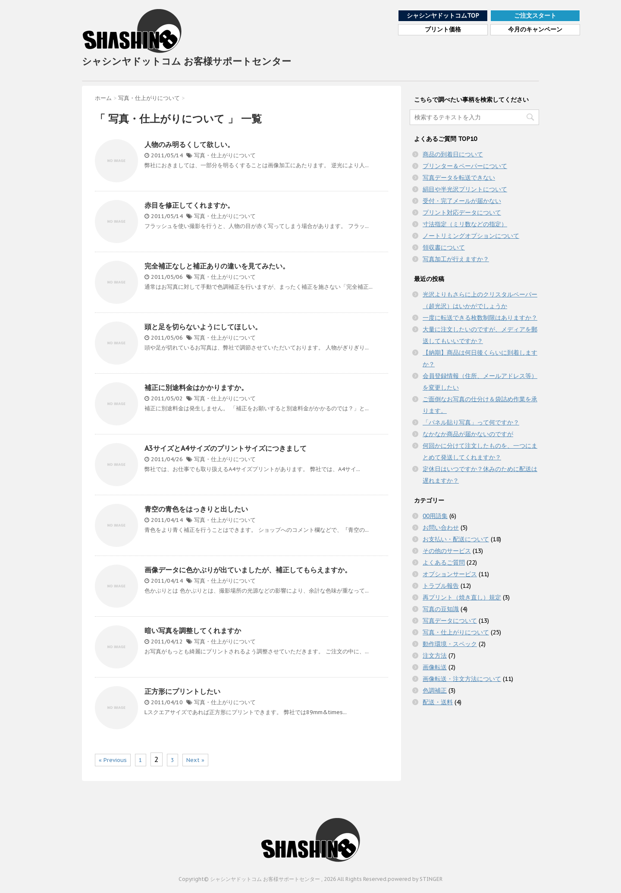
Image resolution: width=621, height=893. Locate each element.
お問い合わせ (441, 527)
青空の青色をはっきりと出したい (196, 509)
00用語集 (435, 516)
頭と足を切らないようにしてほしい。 (203, 326)
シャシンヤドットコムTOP (443, 15)
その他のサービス (447, 551)
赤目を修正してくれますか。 (189, 205)
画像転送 (435, 667)
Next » (195, 760)
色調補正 (435, 690)
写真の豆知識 (441, 609)
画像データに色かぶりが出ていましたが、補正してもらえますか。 (247, 569)
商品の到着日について (453, 154)
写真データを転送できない (459, 177)
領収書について (444, 247)
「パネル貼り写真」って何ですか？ (471, 422)
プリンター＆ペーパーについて (465, 166)
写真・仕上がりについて (225, 155)
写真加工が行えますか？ (456, 259)
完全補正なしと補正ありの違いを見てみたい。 (216, 266)
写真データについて (450, 620)
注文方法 (435, 655)
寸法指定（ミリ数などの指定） (465, 224)
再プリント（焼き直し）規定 (462, 597)
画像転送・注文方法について (462, 679)
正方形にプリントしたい (182, 691)
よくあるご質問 (444, 562)
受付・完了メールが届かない (462, 201)
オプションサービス (450, 574)
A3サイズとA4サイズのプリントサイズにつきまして (225, 448)
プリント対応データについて (462, 212)
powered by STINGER (415, 879)
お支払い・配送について (456, 539)
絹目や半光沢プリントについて (465, 189)
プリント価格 (443, 29)
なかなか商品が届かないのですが (468, 434)
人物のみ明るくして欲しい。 (189, 144)
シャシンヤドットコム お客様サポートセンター (186, 38)
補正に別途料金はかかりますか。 (196, 387)
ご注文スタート (535, 15)
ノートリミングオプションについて (471, 236)
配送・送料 (438, 702)
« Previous (113, 760)
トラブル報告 (441, 586)
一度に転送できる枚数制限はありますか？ (480, 318)
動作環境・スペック (450, 644)
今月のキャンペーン (535, 29)
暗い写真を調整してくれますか (192, 630)
